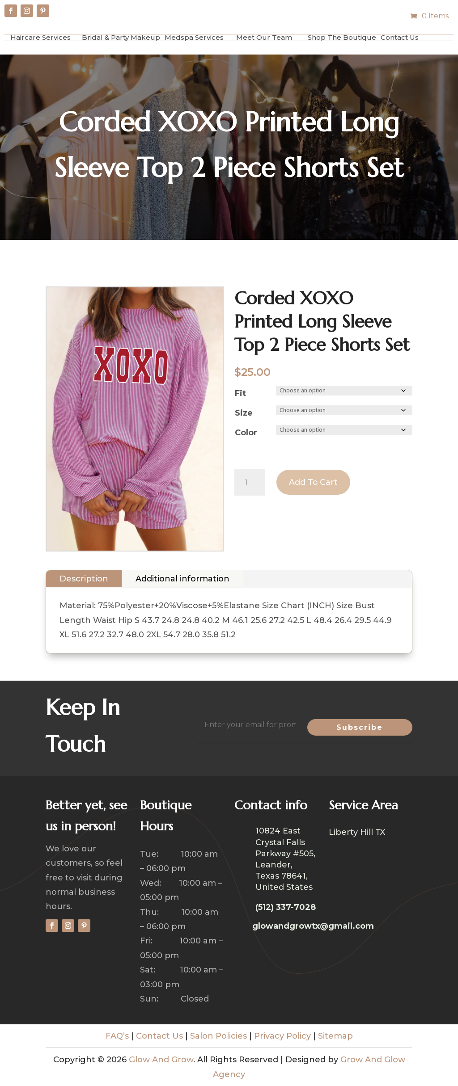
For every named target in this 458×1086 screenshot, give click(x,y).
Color (246, 433)
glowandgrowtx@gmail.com (313, 926)
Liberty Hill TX (357, 833)
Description (83, 579)
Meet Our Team (264, 37)
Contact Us (400, 37)
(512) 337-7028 (285, 907)
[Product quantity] (249, 482)
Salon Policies (218, 1036)
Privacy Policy (282, 1036)
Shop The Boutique (342, 37)
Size (244, 413)
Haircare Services (40, 37)
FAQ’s (117, 1036)
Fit (240, 393)
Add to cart (314, 483)
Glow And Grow (161, 1060)
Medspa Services (194, 37)
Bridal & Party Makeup (121, 37)
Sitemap (335, 1036)
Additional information (182, 579)
